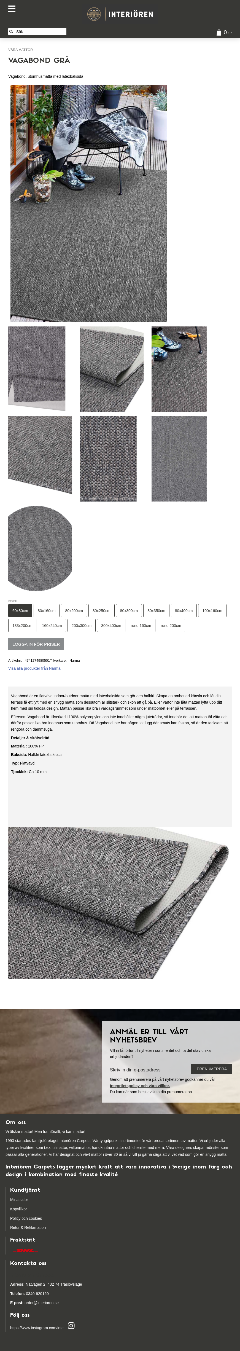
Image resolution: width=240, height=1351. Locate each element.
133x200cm (22, 625)
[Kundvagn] (223, 33)
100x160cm (212, 611)
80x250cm (101, 611)
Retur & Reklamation (28, 1227)
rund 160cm (141, 625)
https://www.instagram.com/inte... (38, 1328)
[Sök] (11, 31)
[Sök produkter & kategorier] (40, 31)
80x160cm (47, 611)
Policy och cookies (26, 1218)
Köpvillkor (18, 1209)
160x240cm (52, 625)
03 (20, 1293)
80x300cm (129, 611)
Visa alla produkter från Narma (34, 668)
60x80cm (20, 611)
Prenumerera (212, 1069)
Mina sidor (19, 1199)
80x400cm (184, 611)
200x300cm (81, 625)
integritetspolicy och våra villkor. (140, 1086)
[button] (13, 9)
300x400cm (111, 625)
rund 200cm (171, 625)
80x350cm (156, 611)
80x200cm (74, 611)
